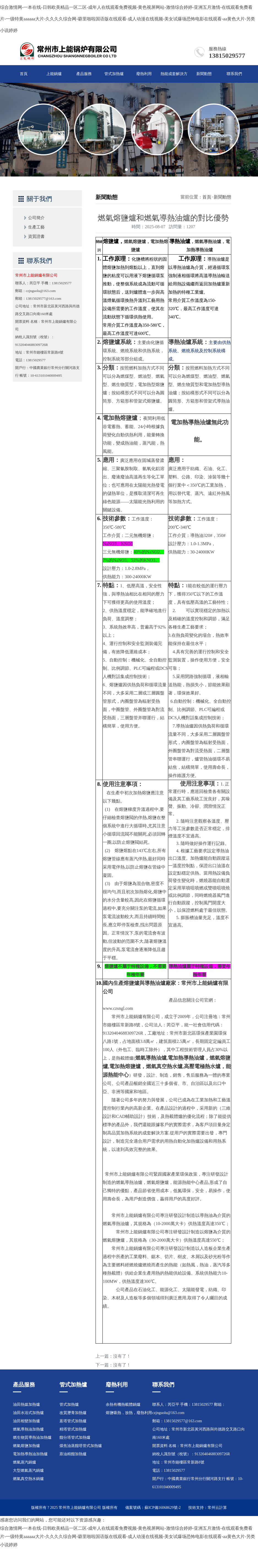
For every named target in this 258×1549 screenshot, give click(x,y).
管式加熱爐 (114, 74)
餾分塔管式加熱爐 (74, 1437)
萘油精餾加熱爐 (72, 1454)
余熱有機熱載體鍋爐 (123, 1404)
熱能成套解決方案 (174, 77)
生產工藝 (36, 227)
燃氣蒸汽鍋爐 (24, 1462)
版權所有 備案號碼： (123, 1508)
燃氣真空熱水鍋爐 (28, 1479)
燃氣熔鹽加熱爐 (26, 1446)
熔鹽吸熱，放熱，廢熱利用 (129, 1413)
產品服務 (84, 74)
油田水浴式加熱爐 (28, 1413)
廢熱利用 (144, 74)
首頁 (24, 74)
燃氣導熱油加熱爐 (28, 1429)
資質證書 (36, 236)
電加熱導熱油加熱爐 (30, 1454)
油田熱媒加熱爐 (26, 1404)
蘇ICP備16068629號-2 (163, 1508)
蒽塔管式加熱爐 (72, 1421)
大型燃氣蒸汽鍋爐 (28, 1470)
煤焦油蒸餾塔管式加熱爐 (80, 1446)
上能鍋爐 (54, 74)
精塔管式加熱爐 (72, 1429)
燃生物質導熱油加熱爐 (32, 1437)
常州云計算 (217, 1508)
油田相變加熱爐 (26, 1421)
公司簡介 (36, 218)
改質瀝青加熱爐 (72, 1413)
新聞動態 (204, 74)
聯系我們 (234, 74)
